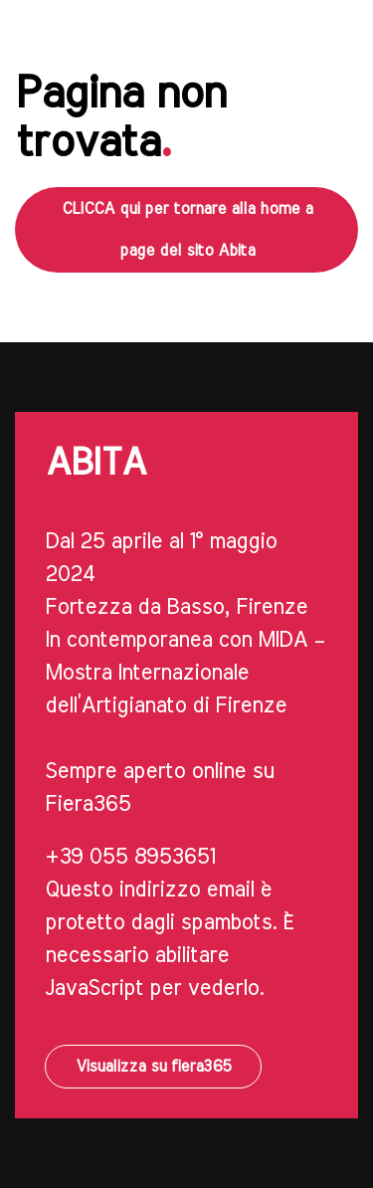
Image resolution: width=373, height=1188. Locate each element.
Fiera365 (87, 804)
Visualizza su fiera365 (153, 1067)
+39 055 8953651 (130, 857)
